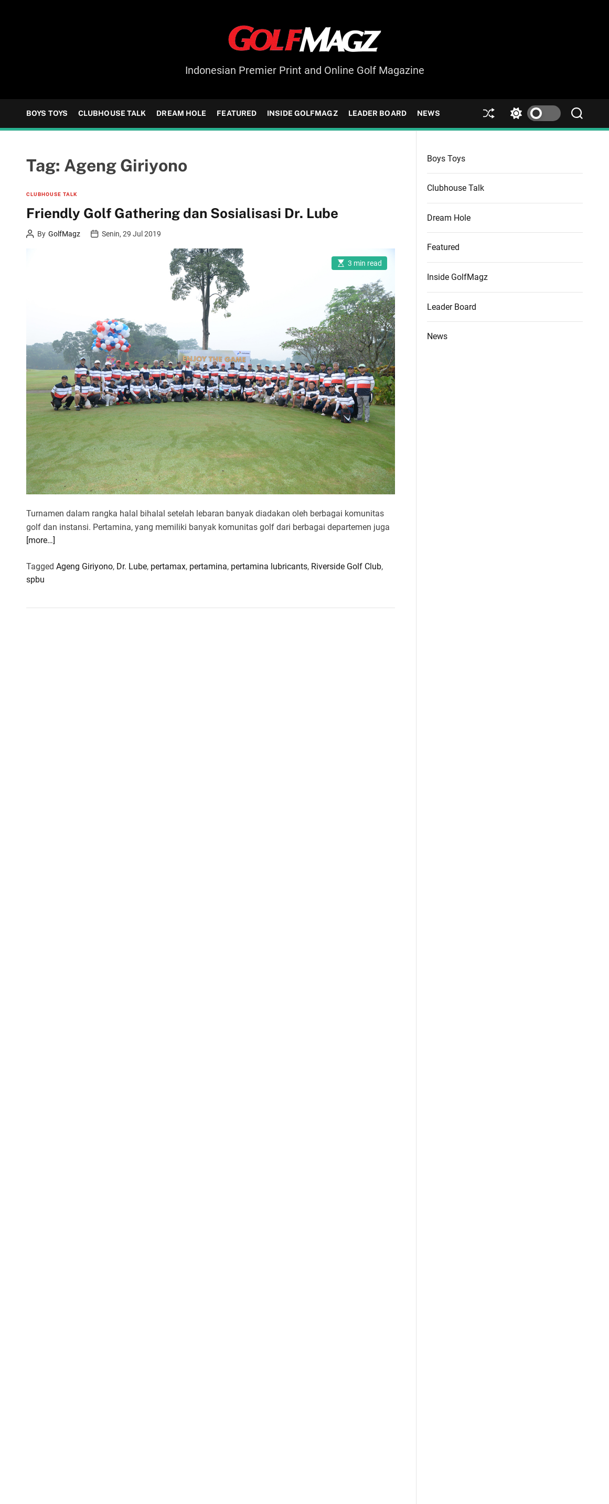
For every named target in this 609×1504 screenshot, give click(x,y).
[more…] (40, 540)
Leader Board (377, 113)
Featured (237, 113)
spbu (35, 580)
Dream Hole (181, 113)
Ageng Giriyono (84, 566)
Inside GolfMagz (302, 113)
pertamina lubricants (269, 566)
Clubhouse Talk (112, 113)
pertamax (168, 566)
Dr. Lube (131, 566)
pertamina (208, 566)
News (428, 113)
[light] (533, 113)
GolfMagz (64, 233)
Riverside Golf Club (346, 566)
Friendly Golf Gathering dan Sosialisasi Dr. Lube (182, 213)
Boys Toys (47, 113)
